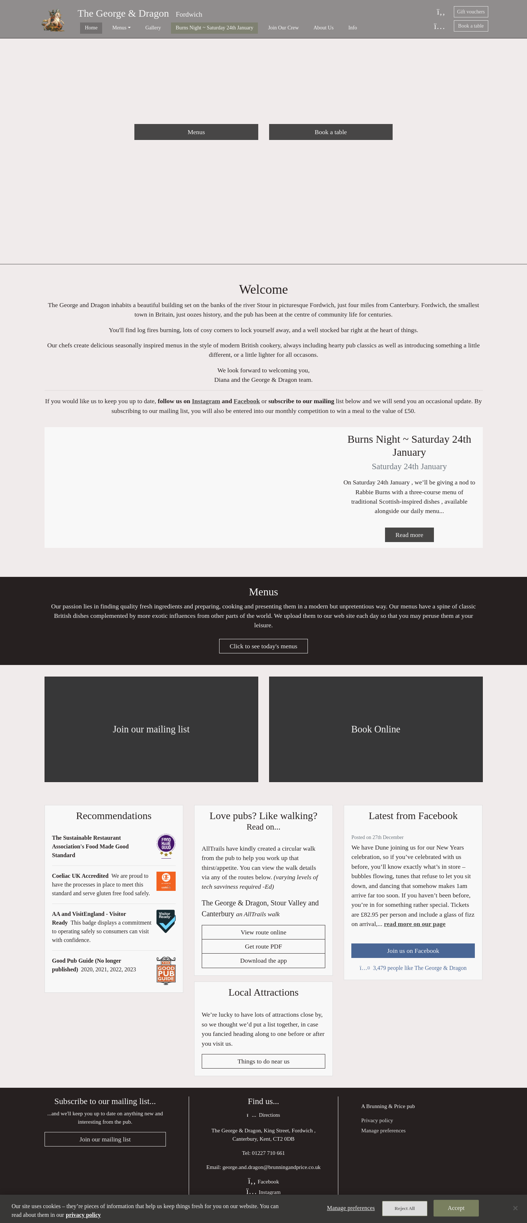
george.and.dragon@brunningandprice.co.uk (271, 1173)
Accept (456, 1209)
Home (85, 27)
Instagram (206, 402)
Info (314, 27)
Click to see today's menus (263, 651)
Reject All (405, 1209)
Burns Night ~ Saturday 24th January (192, 27)
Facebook (247, 402)
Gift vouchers (471, 12)
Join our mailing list (105, 1145)
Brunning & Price (385, 1112)
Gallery (137, 27)
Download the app (263, 966)
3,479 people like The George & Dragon (413, 973)
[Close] (515, 1208)
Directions (263, 1121)
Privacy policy (377, 1126)
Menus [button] (108, 27)
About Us (291, 27)
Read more (409, 538)
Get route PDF (263, 952)
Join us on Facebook (413, 955)
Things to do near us (264, 1067)
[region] (263, 1209)
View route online (263, 938)
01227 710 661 (268, 1159)
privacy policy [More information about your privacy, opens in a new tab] (83, 1215)
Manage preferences (383, 1136)
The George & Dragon (123, 13)
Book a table (471, 26)
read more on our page (415, 929)
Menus (196, 132)
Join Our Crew (256, 27)
